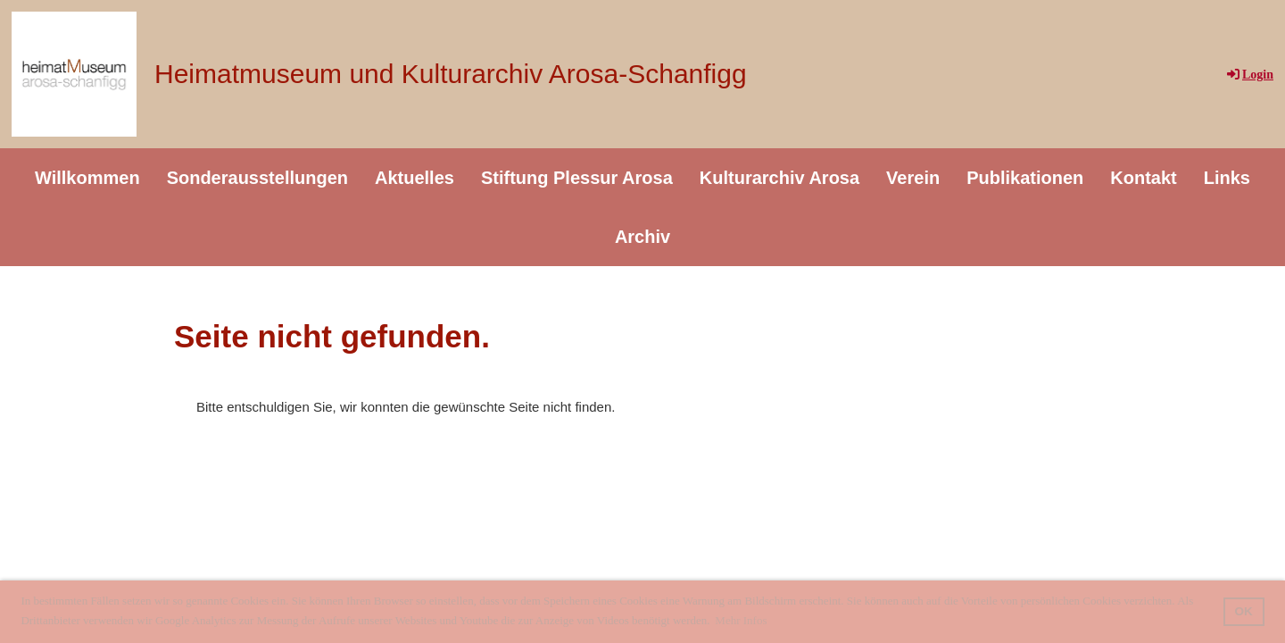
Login (1248, 74)
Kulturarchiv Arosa (779, 178)
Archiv (642, 236)
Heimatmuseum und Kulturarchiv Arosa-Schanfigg (450, 73)
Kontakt (1143, 178)
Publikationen (1024, 178)
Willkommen (87, 178)
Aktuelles (414, 178)
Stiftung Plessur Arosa (577, 178)
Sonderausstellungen (257, 178)
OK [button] (1244, 611)
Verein (913, 178)
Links (1227, 178)
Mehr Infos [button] (741, 620)
